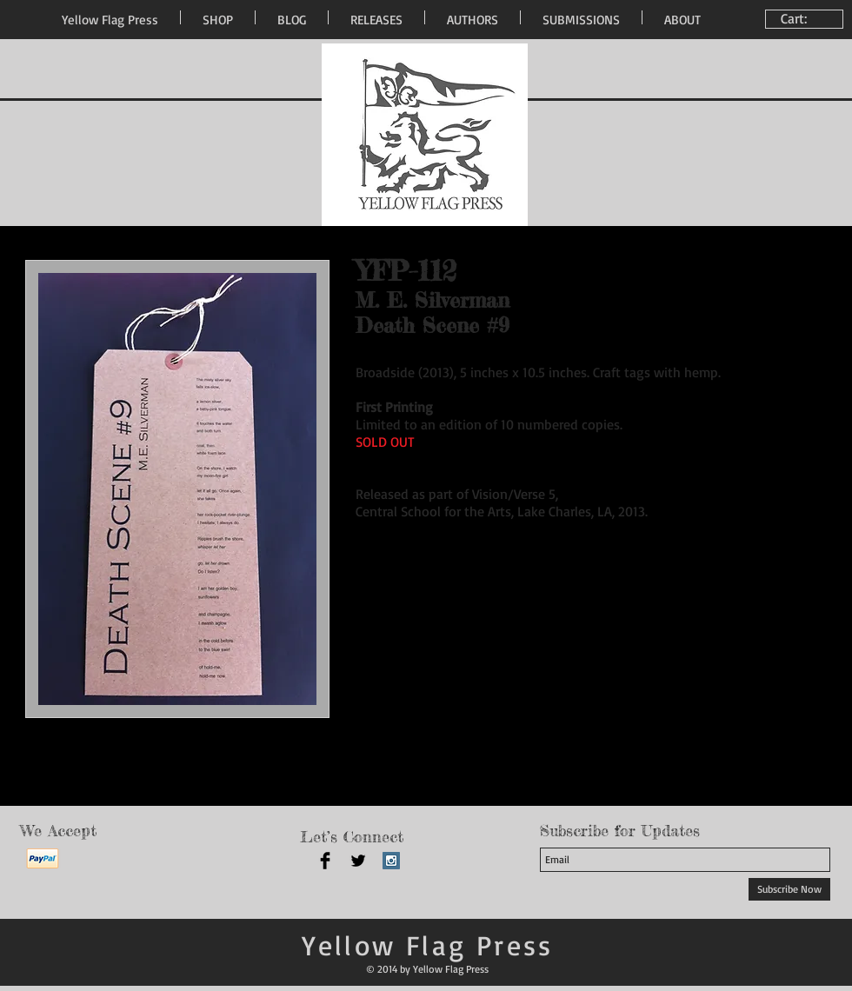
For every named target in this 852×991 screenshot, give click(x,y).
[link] (806, 18)
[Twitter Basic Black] (358, 860)
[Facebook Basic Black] (325, 860)
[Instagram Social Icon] (391, 860)
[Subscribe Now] (789, 889)
